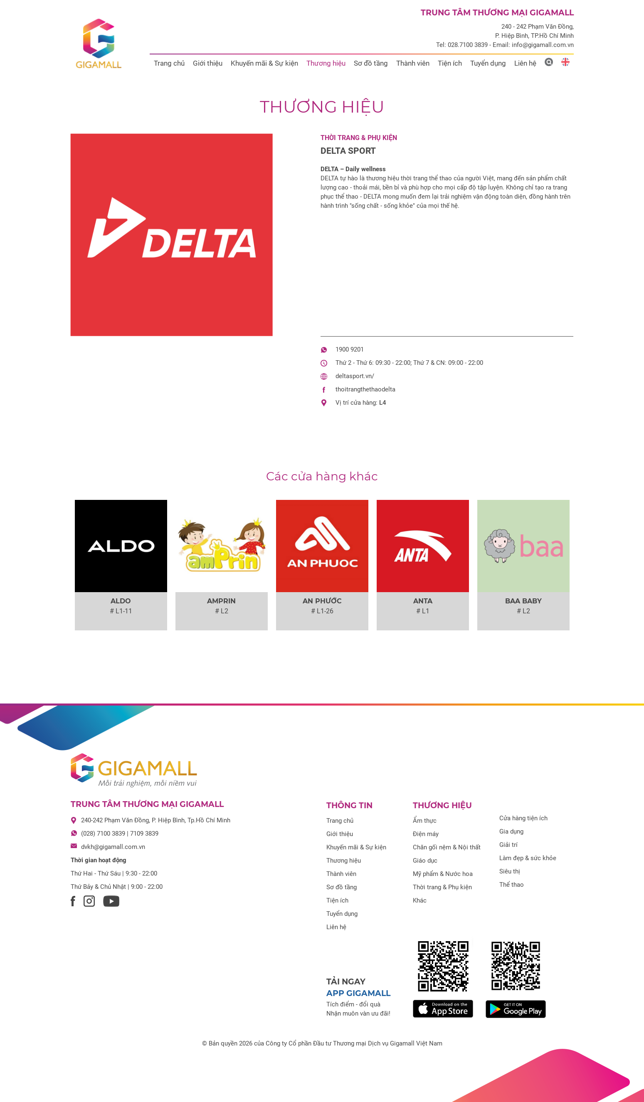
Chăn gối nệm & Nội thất (447, 847)
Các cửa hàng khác (322, 476)
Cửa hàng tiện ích (523, 818)
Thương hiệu (325, 63)
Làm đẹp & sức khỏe (527, 858)
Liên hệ (525, 63)
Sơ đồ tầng (371, 63)
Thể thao (511, 884)
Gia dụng (511, 831)
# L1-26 (322, 611)
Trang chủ (169, 63)
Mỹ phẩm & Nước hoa (443, 874)
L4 (382, 402)
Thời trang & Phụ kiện (359, 138)
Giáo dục (425, 860)
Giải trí (508, 845)
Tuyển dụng (488, 63)
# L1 (422, 611)
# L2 (221, 611)
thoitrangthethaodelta (365, 389)
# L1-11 (121, 611)
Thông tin (349, 805)
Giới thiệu (207, 63)
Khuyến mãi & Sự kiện (264, 63)
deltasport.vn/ (355, 376)
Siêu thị (509, 871)
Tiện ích (450, 63)
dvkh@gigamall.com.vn (113, 847)
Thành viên (412, 63)
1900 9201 (350, 349)
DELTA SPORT (348, 151)
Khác (420, 900)
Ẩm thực (425, 820)
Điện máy (426, 834)
